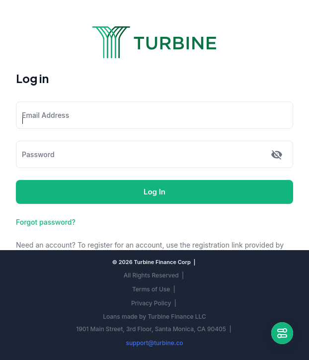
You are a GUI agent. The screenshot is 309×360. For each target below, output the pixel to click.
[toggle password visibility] (277, 155)
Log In (154, 192)
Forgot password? (46, 222)
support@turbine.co (154, 343)
